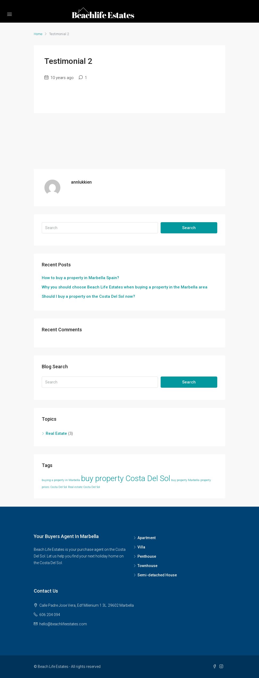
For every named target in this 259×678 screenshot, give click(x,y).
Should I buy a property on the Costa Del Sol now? (88, 296)
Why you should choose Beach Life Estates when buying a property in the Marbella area (124, 287)
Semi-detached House (157, 575)
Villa (141, 547)
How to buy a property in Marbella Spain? (80, 277)
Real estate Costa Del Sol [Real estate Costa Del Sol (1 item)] (84, 487)
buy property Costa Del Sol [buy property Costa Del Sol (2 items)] (125, 478)
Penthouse (146, 556)
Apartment (146, 538)
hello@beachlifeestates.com (63, 624)
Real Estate (56, 433)
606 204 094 (49, 615)
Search (189, 227)
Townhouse (147, 566)
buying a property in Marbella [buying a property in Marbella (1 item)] (61, 480)
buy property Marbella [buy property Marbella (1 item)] (185, 480)
